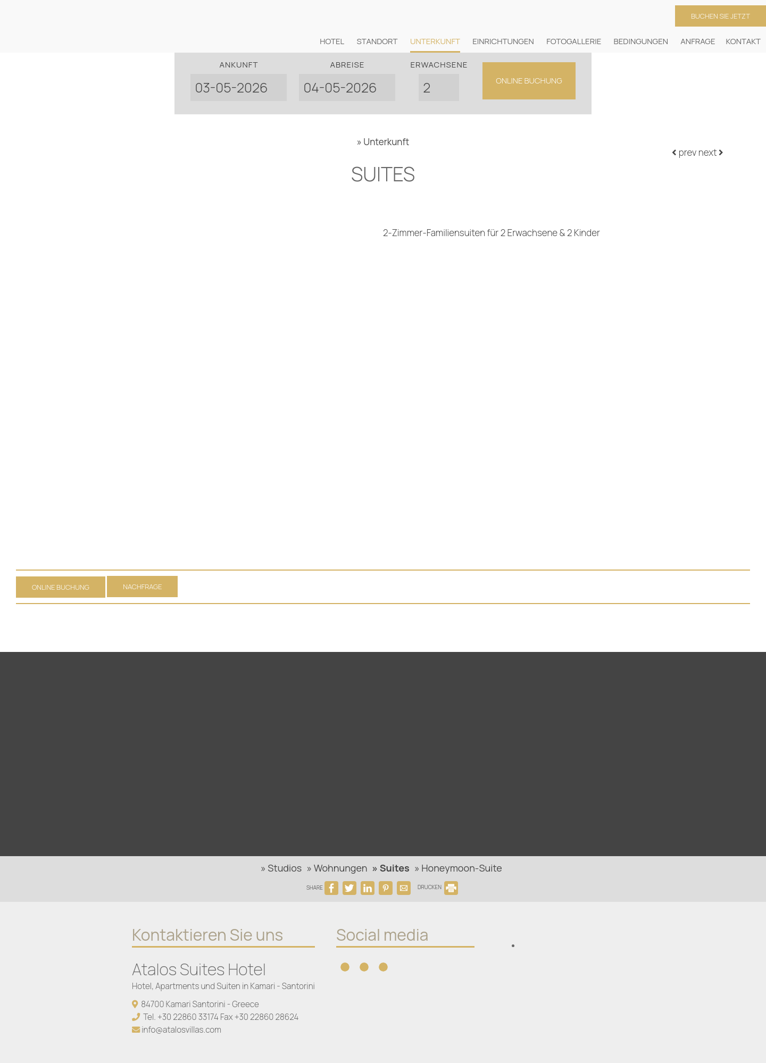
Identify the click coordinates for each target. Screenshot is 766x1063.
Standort (377, 41)
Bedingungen (641, 41)
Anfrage (697, 41)
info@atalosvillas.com (181, 1029)
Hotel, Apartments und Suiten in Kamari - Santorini (223, 986)
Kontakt (743, 41)
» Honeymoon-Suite (458, 867)
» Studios (281, 867)
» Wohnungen (336, 867)
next (710, 152)
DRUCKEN (438, 887)
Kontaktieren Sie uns (207, 934)
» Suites (391, 867)
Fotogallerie (573, 41)
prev (684, 152)
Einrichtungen (503, 41)
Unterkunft (435, 41)
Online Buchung (529, 80)
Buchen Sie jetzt (720, 16)
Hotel (332, 41)
